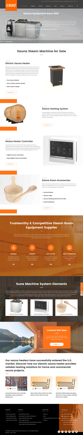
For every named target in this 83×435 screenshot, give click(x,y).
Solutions (33, 6)
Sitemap (7, 432)
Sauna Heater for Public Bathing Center (27, 424)
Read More (11, 93)
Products (7, 410)
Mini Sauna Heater (12, 88)
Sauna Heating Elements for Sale (54, 200)
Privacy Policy (13, 432)
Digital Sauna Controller (14, 156)
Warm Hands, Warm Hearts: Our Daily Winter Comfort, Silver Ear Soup (41, 394)
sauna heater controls (12, 295)
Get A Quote (41, 35)
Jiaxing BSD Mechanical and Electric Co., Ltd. (20, 431)
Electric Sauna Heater (17, 64)
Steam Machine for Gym (23, 414)
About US (62, 6)
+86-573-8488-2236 (46, 1)
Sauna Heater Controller (19, 142)
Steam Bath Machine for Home (25, 418)
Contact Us (70, 6)
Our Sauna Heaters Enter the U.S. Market (51, 418)
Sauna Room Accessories (56, 181)
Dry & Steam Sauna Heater (15, 84)
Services (40, 6)
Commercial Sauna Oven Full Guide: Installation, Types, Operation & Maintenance (15, 395)
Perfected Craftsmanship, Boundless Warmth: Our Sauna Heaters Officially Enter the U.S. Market (66, 395)
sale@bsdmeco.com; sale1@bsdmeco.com (63, 1)
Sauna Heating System (55, 110)
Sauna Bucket (47, 193)
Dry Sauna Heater (12, 81)
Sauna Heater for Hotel (23, 420)
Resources (48, 6)
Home (2, 42)
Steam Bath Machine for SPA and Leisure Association (29, 422)
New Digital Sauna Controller (16, 159)
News (55, 6)
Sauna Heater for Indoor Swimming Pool (27, 416)
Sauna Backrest (48, 203)
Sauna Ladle (47, 197)
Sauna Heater (24, 6)
